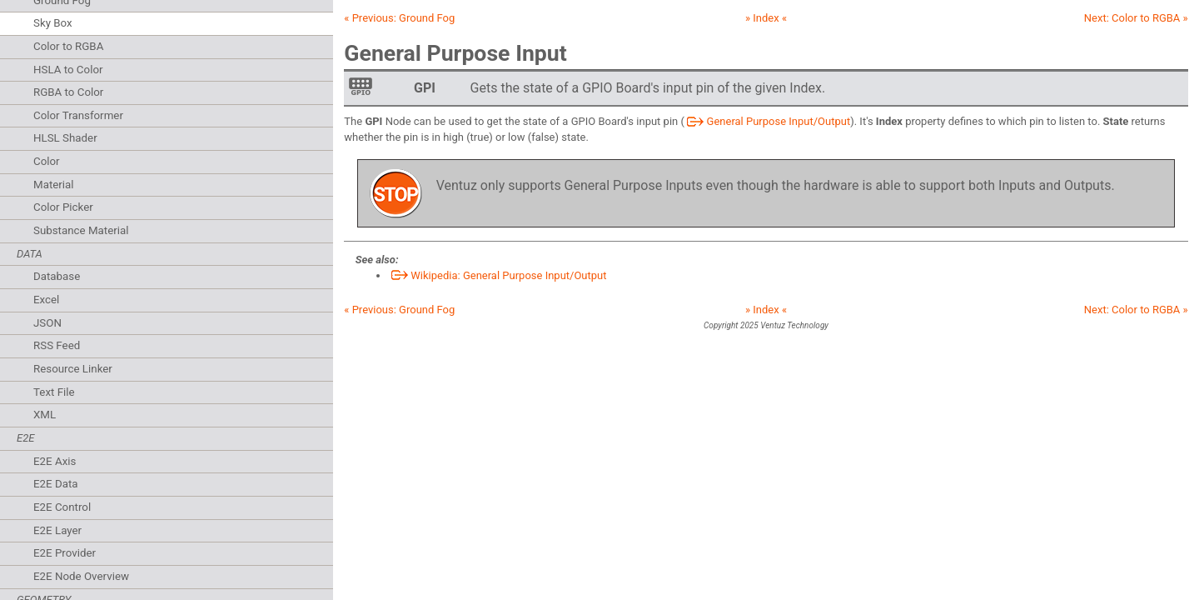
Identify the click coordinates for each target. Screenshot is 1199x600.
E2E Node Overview (81, 576)
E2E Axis (54, 461)
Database (56, 276)
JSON (47, 323)
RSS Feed (56, 345)
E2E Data (55, 484)
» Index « (766, 18)
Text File (54, 392)
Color (46, 161)
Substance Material (81, 230)
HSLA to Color (68, 69)
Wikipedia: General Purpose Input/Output (498, 275)
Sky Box (52, 23)
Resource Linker (72, 368)
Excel (46, 299)
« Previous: (399, 18)
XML (44, 414)
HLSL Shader (65, 138)
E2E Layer (57, 530)
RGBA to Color (68, 92)
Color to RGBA (68, 46)
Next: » (1136, 18)
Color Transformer (78, 115)
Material (53, 184)
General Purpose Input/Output (767, 121)
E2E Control (62, 507)
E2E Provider (64, 553)
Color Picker (63, 207)
